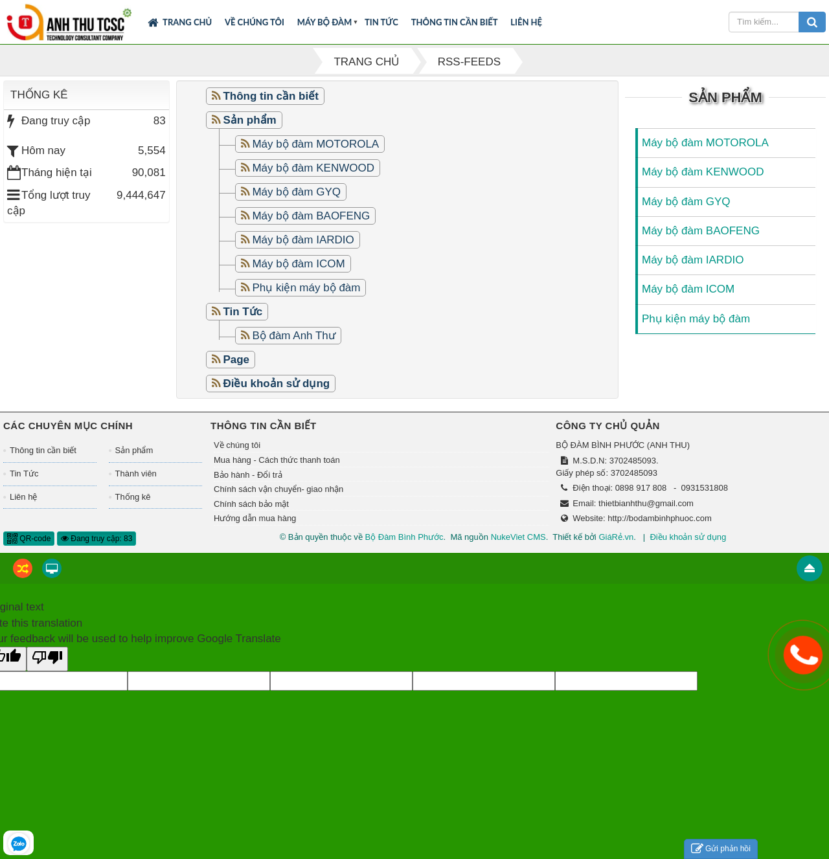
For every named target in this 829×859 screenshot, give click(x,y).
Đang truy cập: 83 (96, 538)
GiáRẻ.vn (615, 537)
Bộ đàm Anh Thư (293, 335)
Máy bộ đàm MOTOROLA (315, 144)
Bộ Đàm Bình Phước (404, 537)
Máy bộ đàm (324, 22)
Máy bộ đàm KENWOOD (313, 168)
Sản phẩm (134, 450)
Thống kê (133, 497)
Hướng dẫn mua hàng (255, 518)
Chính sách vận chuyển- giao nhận (278, 489)
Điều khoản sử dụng (688, 537)
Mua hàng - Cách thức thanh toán (277, 460)
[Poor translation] (47, 659)
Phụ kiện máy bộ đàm (306, 288)
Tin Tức (381, 22)
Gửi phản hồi (721, 849)
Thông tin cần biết (454, 22)
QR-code (29, 538)
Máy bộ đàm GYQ (296, 192)
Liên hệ (526, 22)
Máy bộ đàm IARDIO (303, 240)
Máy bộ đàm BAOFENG (311, 216)
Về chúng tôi (254, 22)
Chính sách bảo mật (251, 504)
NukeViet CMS (518, 537)
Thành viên (136, 473)
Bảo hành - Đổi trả (248, 475)
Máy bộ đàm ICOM (298, 264)
